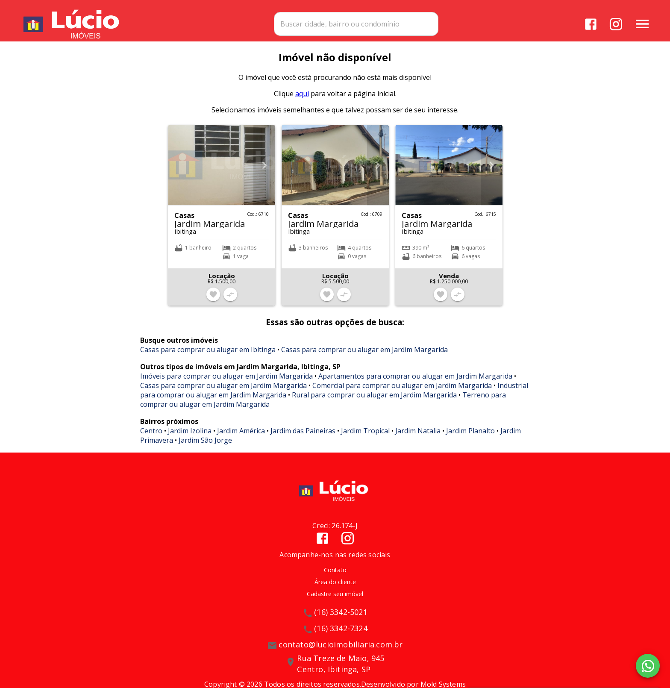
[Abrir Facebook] (590, 23)
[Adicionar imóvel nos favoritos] (213, 300)
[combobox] (382, 23)
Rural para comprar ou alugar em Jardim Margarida (374, 400)
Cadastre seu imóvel (335, 599)
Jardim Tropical (365, 436)
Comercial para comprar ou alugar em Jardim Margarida (402, 391)
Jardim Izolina (190, 436)
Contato (335, 575)
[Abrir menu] (641, 23)
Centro (151, 436)
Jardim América (241, 436)
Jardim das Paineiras (302, 436)
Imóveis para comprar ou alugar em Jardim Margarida (226, 381)
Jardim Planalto (470, 436)
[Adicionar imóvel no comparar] (230, 300)
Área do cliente (335, 587)
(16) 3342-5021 (340, 617)
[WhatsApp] (648, 666)
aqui (302, 99)
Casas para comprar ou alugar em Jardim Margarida (364, 355)
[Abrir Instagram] (615, 23)
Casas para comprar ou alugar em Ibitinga (208, 355)
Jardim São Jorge (205, 445)
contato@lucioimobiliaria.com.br (341, 650)
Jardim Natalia (418, 436)
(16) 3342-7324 (340, 634)
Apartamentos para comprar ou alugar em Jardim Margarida (415, 381)
